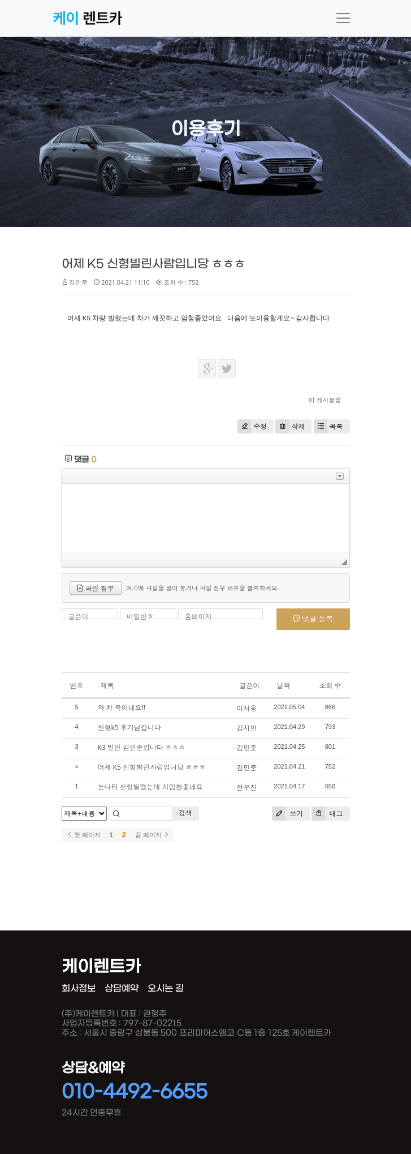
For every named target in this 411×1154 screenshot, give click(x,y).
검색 (185, 813)
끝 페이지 (152, 834)
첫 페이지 (83, 834)
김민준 (246, 748)
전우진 (246, 787)
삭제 (290, 426)
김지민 (246, 728)
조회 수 (330, 685)
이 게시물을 (325, 400)
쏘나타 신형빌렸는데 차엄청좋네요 (150, 787)
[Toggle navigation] (343, 18)
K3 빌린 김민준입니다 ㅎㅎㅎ (142, 747)
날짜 (283, 685)
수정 (252, 426)
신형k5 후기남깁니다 (129, 727)
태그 (327, 813)
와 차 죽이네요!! (122, 708)
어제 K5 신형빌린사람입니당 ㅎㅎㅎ (154, 264)
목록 (328, 426)
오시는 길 (166, 988)
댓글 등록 (313, 619)
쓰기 (287, 813)
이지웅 (246, 708)
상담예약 (122, 988)
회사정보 (79, 988)
